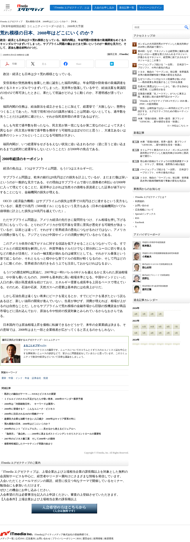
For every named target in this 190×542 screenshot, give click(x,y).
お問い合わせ (142, 205)
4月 (136, 314)
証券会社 (36, 378)
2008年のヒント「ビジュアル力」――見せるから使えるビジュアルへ (40, 428)
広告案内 (30, 538)
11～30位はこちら (176, 125)
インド (19, 378)
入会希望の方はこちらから (64, 508)
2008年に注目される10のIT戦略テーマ (24, 414)
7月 (176, 327)
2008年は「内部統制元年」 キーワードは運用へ (29, 404)
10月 (152, 327)
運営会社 (87, 538)
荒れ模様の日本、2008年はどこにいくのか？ (27, 423)
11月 (144, 327)
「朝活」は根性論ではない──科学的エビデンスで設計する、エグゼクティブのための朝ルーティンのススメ (163, 111)
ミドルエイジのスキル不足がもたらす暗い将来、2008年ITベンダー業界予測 (43, 399)
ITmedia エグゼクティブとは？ (151, 197)
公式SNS (19, 538)
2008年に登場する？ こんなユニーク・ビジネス (29, 409)
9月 (160, 327)
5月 (144, 333)
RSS (137, 218)
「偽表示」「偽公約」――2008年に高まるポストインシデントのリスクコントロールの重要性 (52, 433)
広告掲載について (144, 209)
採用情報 (97, 538)
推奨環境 (108, 538)
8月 (168, 327)
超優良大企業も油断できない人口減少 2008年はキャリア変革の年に (40, 419)
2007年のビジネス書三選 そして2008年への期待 (29, 438)
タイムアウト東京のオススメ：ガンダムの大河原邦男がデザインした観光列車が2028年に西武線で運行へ (164, 153)
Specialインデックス (145, 214)
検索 (187, 27)
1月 (160, 314)
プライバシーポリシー (63, 538)
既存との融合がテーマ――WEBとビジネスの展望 (30, 394)
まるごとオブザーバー (34, 345)
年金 (27, 378)
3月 (144, 314)
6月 (136, 333)
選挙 (4, 378)
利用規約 (139, 201)
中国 (10, 378)
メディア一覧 (7, 538)
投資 (45, 378)
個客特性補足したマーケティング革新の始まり (28, 443)
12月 (136, 327)
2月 (152, 314)
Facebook (139, 222)
